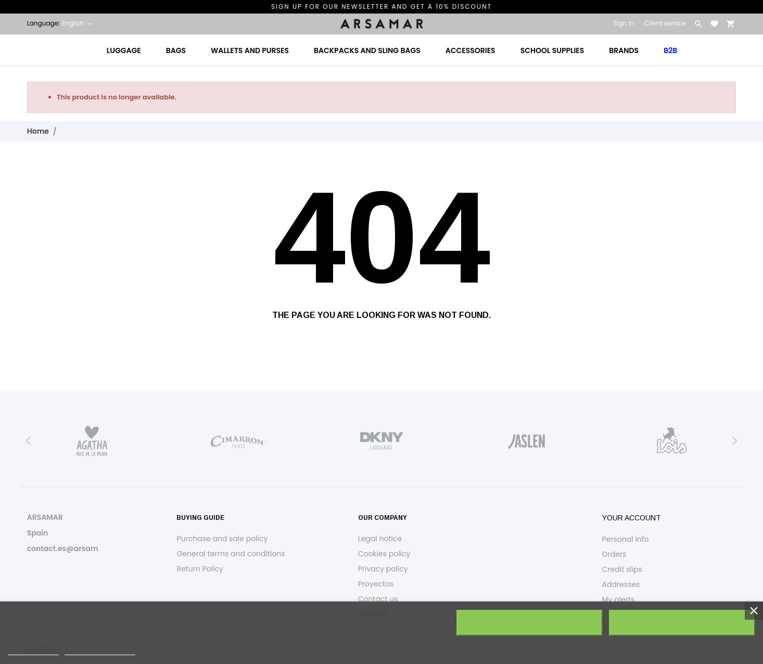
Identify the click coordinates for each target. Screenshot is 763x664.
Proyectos (376, 584)
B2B (670, 50)
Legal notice (380, 538)
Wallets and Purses (250, 50)
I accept (682, 623)
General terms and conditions (230, 553)
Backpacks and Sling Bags (367, 50)
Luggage (124, 50)
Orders (614, 554)
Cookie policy (33, 650)
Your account (631, 518)
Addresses (621, 584)
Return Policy (199, 569)
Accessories (470, 50)
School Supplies (552, 50)
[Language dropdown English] (77, 23)
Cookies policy (384, 553)
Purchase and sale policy (222, 538)
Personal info (625, 539)
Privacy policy (383, 569)
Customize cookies (100, 650)
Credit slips (622, 569)
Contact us (378, 599)
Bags (176, 50)
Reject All (529, 623)
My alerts (618, 599)
